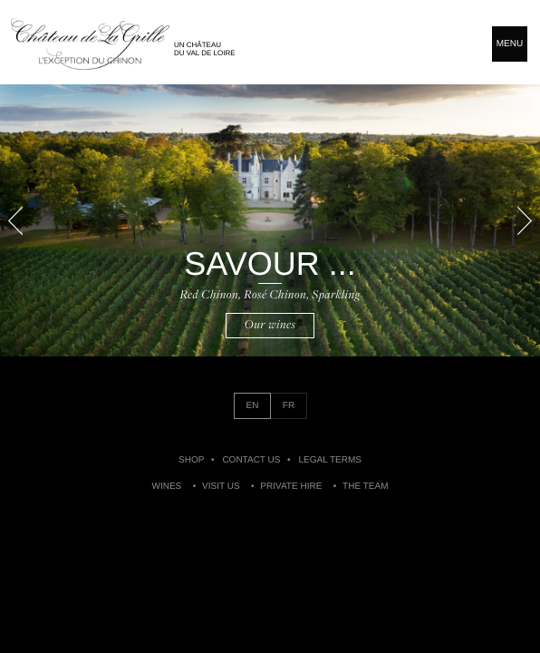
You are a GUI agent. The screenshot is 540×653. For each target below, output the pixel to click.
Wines (167, 487)
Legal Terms (329, 460)
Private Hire (291, 487)
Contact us (251, 460)
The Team (365, 487)
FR (288, 406)
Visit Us (221, 487)
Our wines (270, 325)
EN (252, 406)
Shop (191, 460)
